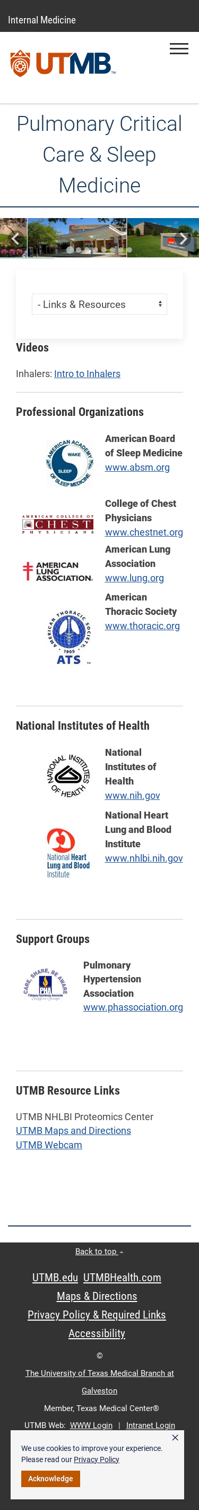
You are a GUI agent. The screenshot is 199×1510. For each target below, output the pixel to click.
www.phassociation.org (133, 1007)
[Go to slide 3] (87, 250)
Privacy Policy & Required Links (97, 1314)
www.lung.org (134, 577)
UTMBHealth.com (122, 1277)
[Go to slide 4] (95, 250)
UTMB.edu (55, 1277)
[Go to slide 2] (78, 250)
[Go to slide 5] (104, 250)
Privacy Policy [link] (96, 1459)
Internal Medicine (42, 20)
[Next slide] (183, 238)
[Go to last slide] (16, 238)
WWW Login (91, 1425)
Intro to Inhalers (87, 374)
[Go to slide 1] (70, 250)
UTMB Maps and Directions (73, 1130)
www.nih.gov (132, 795)
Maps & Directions (97, 1296)
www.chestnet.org (144, 532)
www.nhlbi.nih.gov (144, 858)
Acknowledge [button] (50, 1478)
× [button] (175, 1437)
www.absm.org (137, 467)
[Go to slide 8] (129, 250)
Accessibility (96, 1333)
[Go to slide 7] (121, 250)
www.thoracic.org (142, 625)
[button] (179, 48)
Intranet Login (150, 1425)
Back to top (99, 1251)
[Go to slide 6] (112, 250)
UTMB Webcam (49, 1145)
